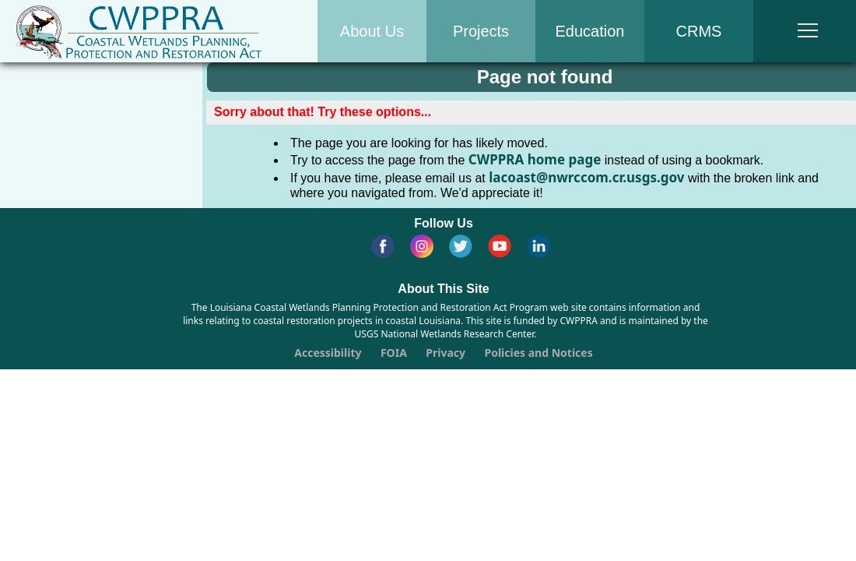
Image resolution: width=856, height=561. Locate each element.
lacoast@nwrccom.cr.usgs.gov (586, 177)
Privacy (445, 352)
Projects (481, 31)
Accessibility (327, 352)
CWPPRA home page (534, 159)
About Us (372, 31)
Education (590, 31)
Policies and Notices (539, 352)
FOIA (394, 352)
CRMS (699, 31)
